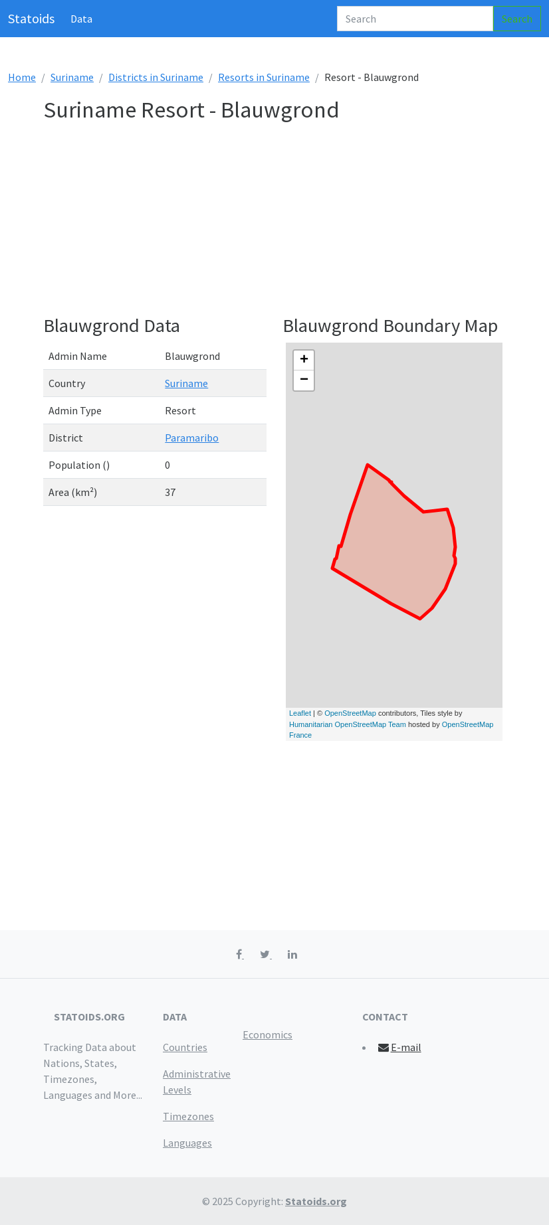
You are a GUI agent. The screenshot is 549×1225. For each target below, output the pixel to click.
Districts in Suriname (155, 77)
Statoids (31, 18)
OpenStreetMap (350, 713)
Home (22, 77)
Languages (187, 1142)
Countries (185, 1047)
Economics (267, 1034)
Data (81, 18)
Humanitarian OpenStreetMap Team (347, 724)
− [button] (304, 380)
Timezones (188, 1116)
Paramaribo (192, 437)
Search (517, 18)
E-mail (399, 1047)
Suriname (72, 77)
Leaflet (300, 713)
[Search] (415, 18)
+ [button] (304, 360)
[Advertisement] (274, 221)
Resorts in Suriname (264, 77)
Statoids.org (316, 1201)
